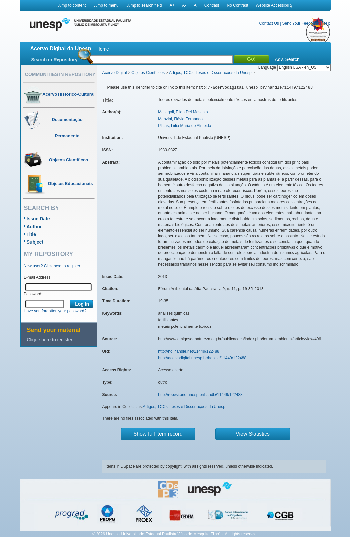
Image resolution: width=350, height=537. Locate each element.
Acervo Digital (114, 72)
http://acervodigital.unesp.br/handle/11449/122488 (202, 358)
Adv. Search (287, 59)
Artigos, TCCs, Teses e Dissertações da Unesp (210, 72)
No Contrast (237, 5)
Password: (33, 294)
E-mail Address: (38, 277)
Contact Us (269, 23)
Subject (35, 242)
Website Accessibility (274, 5)
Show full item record (158, 434)
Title (31, 234)
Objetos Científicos (148, 72)
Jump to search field (144, 5)
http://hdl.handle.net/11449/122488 (188, 351)
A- (184, 5)
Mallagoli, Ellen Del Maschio (183, 112)
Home (103, 49)
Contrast (211, 5)
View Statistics (253, 434)
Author (34, 226)
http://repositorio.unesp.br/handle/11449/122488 (200, 394)
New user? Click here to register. (52, 266)
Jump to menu (106, 5)
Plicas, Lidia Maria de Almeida (184, 125)
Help (326, 23)
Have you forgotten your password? (55, 311)
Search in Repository (54, 59)
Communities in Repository (60, 74)
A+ (172, 5)
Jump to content (72, 5)
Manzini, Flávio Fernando (180, 119)
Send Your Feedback (300, 23)
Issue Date (38, 218)
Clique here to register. (50, 339)
